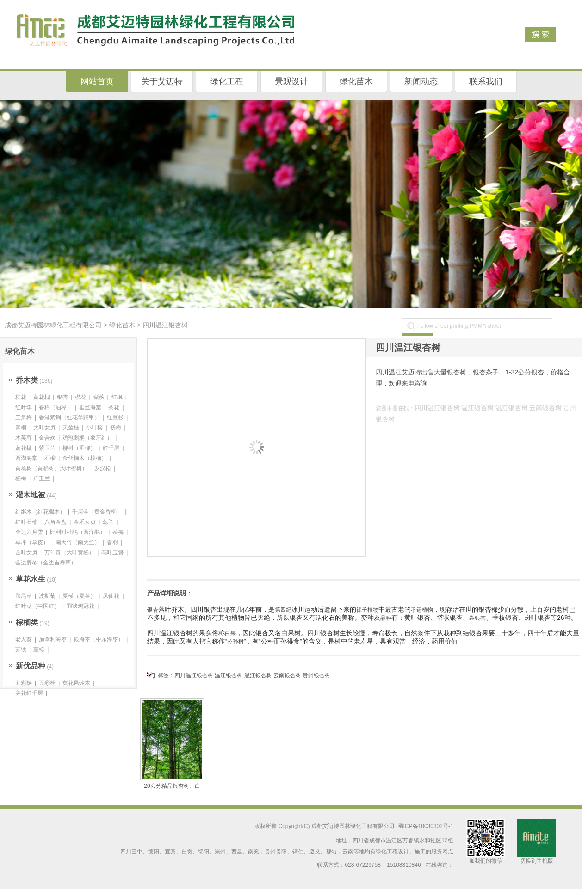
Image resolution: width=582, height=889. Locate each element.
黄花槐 (41, 397)
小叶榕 (94, 427)
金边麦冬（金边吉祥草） (45, 562)
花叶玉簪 (112, 552)
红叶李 (23, 407)
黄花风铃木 (76, 683)
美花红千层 (29, 693)
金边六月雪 (29, 532)
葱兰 (108, 522)
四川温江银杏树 (437, 407)
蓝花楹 (23, 448)
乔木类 (27, 380)
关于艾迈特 (162, 81)
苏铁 (20, 649)
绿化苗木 (356, 81)
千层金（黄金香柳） (97, 512)
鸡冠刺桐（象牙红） (87, 438)
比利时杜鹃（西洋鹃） (77, 532)
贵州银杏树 (316, 675)
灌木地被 (30, 495)
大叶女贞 (44, 427)
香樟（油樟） (55, 407)
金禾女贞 (85, 522)
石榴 (50, 458)
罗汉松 (102, 468)
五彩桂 (47, 683)
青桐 (20, 427)
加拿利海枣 (53, 639)
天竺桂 (70, 427)
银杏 (152, 610)
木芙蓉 (23, 438)
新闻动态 (421, 81)
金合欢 (47, 438)
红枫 (117, 397)
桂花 (20, 397)
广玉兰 (41, 478)
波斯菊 (47, 596)
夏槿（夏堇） (79, 596)
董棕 (38, 649)
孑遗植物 (422, 610)
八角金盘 (55, 522)
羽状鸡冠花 (80, 606)
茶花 (113, 407)
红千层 (111, 448)
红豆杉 (115, 417)
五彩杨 (23, 683)
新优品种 (30, 666)
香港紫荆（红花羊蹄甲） (69, 417)
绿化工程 (226, 81)
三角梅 (23, 417)
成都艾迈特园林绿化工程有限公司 (53, 325)
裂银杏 (477, 618)
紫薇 (99, 397)
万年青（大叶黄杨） (69, 552)
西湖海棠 (26, 458)
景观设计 (291, 81)
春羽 (112, 542)
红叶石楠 (26, 522)
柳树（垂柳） (79, 448)
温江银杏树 (477, 407)
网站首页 (97, 81)
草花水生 (30, 579)
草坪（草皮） (32, 542)
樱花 (80, 397)
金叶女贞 (26, 552)
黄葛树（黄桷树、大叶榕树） (51, 468)
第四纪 (283, 610)
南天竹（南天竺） (78, 542)
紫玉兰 (47, 448)
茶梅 (118, 532)
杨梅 (115, 427)
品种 (385, 618)
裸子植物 (367, 610)
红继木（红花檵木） (40, 512)
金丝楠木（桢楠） (84, 458)
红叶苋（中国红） (37, 606)
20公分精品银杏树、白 (172, 786)
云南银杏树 (545, 407)
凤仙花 (111, 596)
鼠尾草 (23, 596)
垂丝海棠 (90, 407)
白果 (230, 633)
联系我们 (485, 81)
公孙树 (235, 641)
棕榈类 (27, 622)
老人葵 (23, 639)
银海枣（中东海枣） (99, 639)
